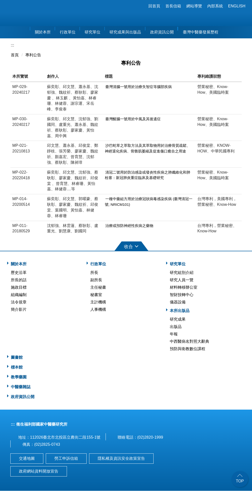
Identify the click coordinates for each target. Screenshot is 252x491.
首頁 (15, 55)
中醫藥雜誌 (21, 387)
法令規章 (19, 302)
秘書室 (96, 295)
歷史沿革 (19, 273)
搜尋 (243, 14)
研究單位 (178, 264)
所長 (94, 273)
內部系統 (215, 6)
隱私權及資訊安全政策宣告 (121, 459)
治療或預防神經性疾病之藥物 (129, 225)
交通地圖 (27, 459)
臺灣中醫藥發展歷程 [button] (200, 32)
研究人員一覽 (181, 280)
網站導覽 (194, 6)
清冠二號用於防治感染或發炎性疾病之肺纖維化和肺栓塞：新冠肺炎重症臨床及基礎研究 (147, 175)
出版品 (176, 327)
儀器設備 (178, 302)
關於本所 (19, 264)
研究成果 (178, 319)
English (236, 6)
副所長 (96, 280)
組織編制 (19, 295)
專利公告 (33, 55)
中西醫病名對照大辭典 (189, 342)
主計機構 (98, 302)
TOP (240, 481)
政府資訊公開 (162, 32)
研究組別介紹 (181, 273)
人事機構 (98, 310)
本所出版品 (179, 311)
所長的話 (19, 280)
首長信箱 (173, 6)
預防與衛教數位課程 (187, 349)
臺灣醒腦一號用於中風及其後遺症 (133, 119)
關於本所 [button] (43, 32)
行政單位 (98, 264)
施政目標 (19, 287)
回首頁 (154, 6)
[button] (126, 246)
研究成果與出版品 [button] (125, 32)
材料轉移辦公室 (183, 287)
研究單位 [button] (92, 32)
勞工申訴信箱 (66, 459)
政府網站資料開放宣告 (38, 471)
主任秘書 (98, 287)
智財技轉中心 (181, 295)
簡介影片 (19, 310)
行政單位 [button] (68, 32)
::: (141, 6)
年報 (174, 334)
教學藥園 (19, 377)
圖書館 (17, 358)
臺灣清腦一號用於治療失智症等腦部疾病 (138, 87)
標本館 (17, 367)
